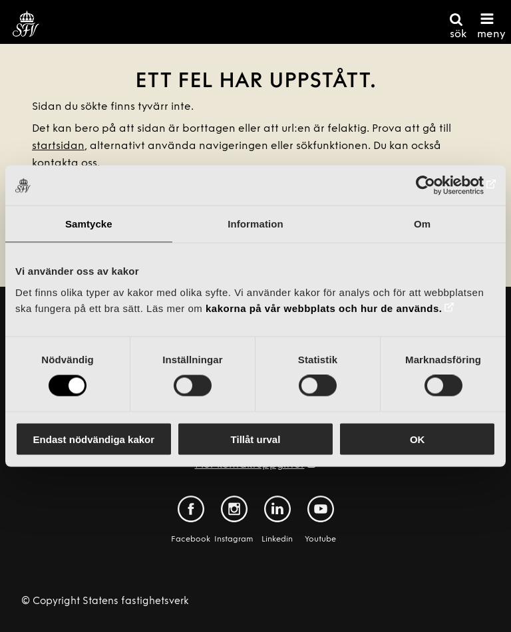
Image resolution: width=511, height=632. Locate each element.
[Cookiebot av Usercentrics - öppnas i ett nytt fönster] (437, 186)
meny (491, 34)
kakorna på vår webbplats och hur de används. (324, 307)
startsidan (58, 146)
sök (458, 34)
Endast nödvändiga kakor (94, 438)
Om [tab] (422, 224)
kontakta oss (64, 163)
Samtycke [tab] (88, 224)
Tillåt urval (256, 438)
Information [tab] (255, 224)
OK (417, 438)
